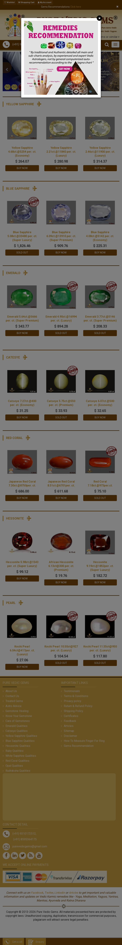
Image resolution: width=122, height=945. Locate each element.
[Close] (99, 18)
